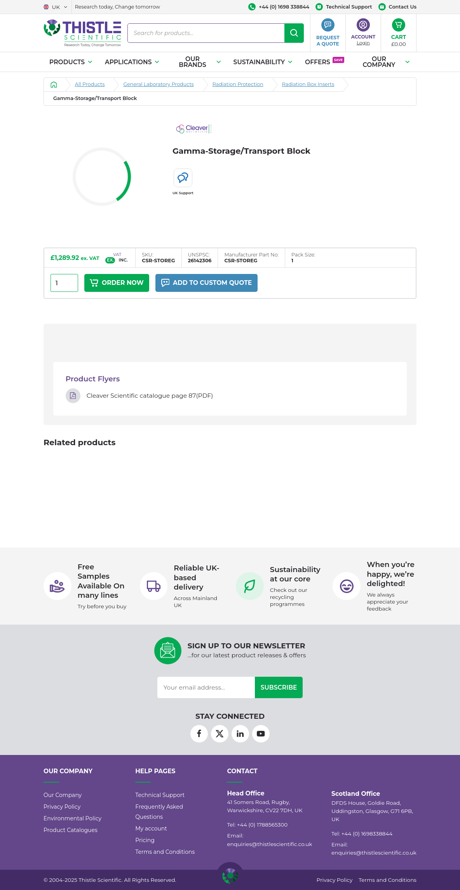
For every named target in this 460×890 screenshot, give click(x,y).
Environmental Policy (72, 818)
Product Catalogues (71, 830)
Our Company (387, 62)
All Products (90, 84)
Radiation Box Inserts (308, 84)
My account (151, 828)
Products (71, 62)
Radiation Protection (238, 84)
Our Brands (200, 62)
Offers (324, 61)
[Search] (294, 33)
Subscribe (279, 688)
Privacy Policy (62, 806)
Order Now (116, 283)
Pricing (145, 840)
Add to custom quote (206, 283)
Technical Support (160, 795)
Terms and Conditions (165, 851)
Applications (132, 62)
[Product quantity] (64, 283)
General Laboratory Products (158, 84)
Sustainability (263, 62)
